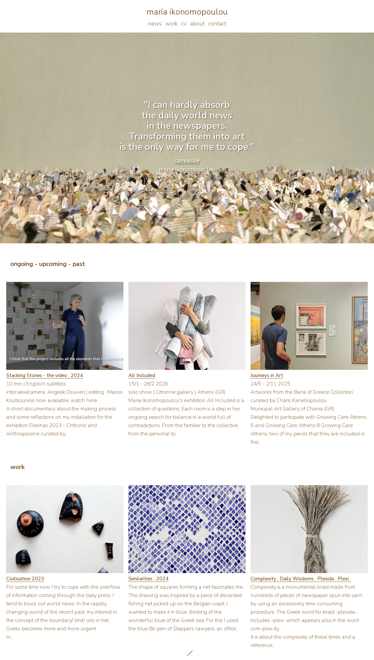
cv (184, 24)
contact (217, 24)
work (171, 24)
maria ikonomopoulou (187, 11)
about (197, 24)
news (155, 24)
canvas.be (187, 160)
